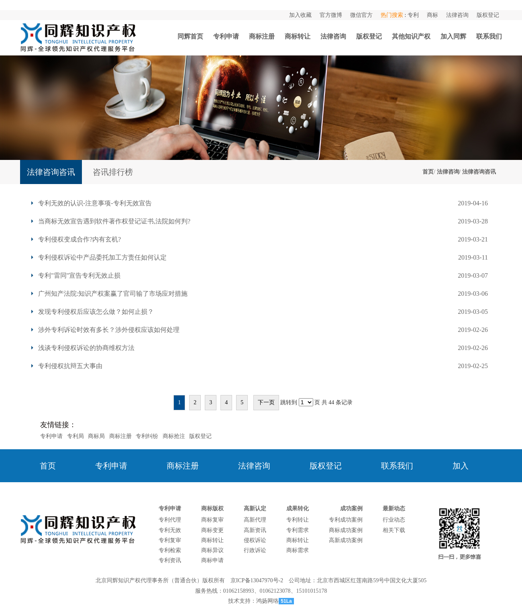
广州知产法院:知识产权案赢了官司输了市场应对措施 (113, 293)
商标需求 (297, 550)
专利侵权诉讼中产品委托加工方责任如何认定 (102, 257)
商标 (432, 15)
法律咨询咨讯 (479, 172)
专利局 (75, 436)
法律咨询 (457, 15)
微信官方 (361, 15)
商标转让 (297, 36)
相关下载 (394, 530)
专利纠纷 (147, 436)
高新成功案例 (346, 540)
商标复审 (212, 520)
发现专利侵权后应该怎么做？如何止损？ (96, 311)
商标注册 (262, 36)
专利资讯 (170, 560)
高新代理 (255, 520)
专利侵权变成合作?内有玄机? (79, 239)
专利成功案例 (346, 520)
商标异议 (212, 550)
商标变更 (212, 530)
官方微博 (331, 15)
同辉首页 (190, 36)
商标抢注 (174, 436)
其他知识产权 (411, 36)
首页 (428, 172)
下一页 (266, 402)
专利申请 (226, 36)
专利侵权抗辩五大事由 (70, 365)
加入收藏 (300, 15)
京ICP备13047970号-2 (256, 580)
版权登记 (488, 15)
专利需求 (297, 530)
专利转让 (297, 520)
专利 (413, 15)
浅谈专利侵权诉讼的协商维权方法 (86, 347)
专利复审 (170, 540)
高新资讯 (255, 530)
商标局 (96, 436)
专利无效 (170, 530)
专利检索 (170, 550)
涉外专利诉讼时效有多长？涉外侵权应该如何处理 (108, 329)
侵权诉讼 (255, 540)
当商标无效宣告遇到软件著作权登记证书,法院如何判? (114, 221)
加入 (461, 465)
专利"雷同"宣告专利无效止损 (79, 275)
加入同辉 (453, 36)
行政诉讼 (255, 550)
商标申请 (212, 560)
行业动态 (394, 520)
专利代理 (170, 520)
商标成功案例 (346, 530)
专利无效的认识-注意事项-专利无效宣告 (95, 203)
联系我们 (489, 36)
